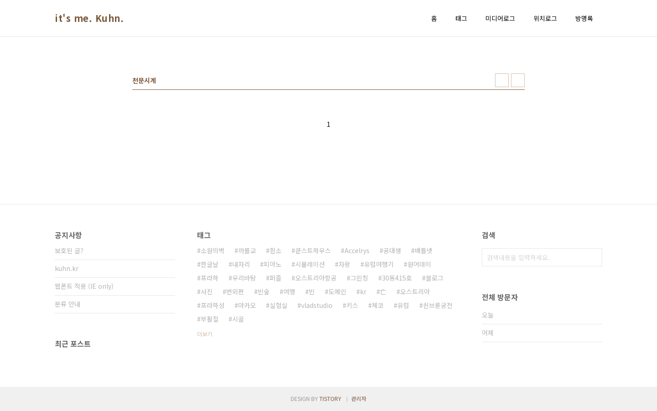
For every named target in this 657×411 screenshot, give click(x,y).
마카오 (247, 305)
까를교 (247, 250)
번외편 (235, 291)
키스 (352, 305)
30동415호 (397, 277)
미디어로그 (500, 18)
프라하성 (212, 305)
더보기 (204, 334)
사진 (207, 291)
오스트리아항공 (316, 277)
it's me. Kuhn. (89, 18)
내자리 (241, 264)
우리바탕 (244, 277)
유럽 (403, 305)
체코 (378, 305)
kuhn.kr (66, 268)
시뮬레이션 (310, 264)
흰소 (276, 250)
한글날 (210, 264)
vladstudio (317, 305)
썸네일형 (502, 80)
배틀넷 (424, 250)
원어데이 (419, 264)
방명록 (584, 18)
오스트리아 (415, 291)
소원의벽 (212, 250)
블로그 (434, 277)
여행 (289, 291)
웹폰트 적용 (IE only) (84, 286)
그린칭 (359, 277)
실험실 (278, 305)
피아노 (273, 264)
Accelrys (357, 250)
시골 (238, 318)
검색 (593, 257)
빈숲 (264, 291)
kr (363, 291)
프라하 (210, 277)
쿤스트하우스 (313, 250)
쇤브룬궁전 (438, 305)
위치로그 (545, 18)
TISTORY (330, 398)
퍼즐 (276, 277)
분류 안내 (67, 303)
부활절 (210, 318)
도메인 (337, 291)
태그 (461, 18)
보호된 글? (69, 250)
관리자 (358, 398)
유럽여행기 (379, 264)
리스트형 (518, 80)
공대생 (392, 250)
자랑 (344, 264)
